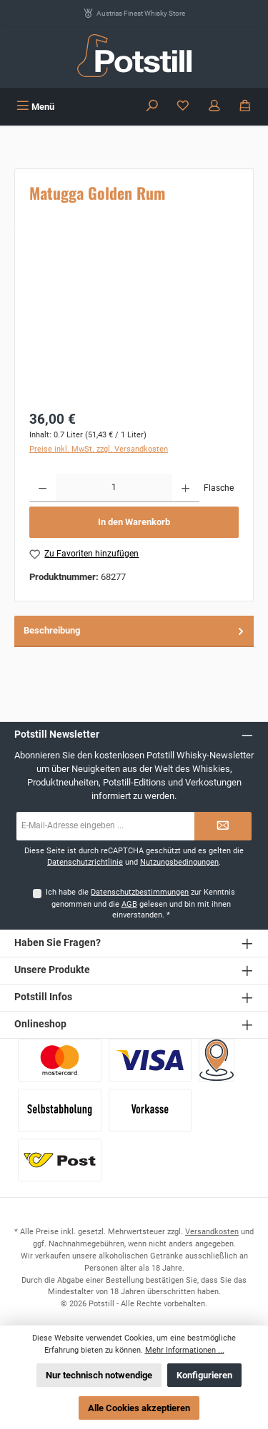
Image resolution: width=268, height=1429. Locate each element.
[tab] (134, 631)
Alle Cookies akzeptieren (139, 1408)
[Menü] (35, 106)
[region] (134, 320)
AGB (129, 904)
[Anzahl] (114, 488)
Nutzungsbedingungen (179, 862)
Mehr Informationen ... (184, 1350)
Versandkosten (212, 1231)
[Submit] (223, 826)
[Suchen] (152, 106)
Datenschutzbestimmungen (140, 892)
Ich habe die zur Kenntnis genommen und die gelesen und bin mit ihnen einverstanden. (140, 904)
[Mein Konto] (214, 106)
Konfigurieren (204, 1375)
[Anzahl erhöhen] (185, 488)
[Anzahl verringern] (42, 488)
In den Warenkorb (134, 522)
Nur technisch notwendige (99, 1375)
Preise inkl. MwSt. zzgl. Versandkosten (98, 449)
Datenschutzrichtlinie (85, 862)
